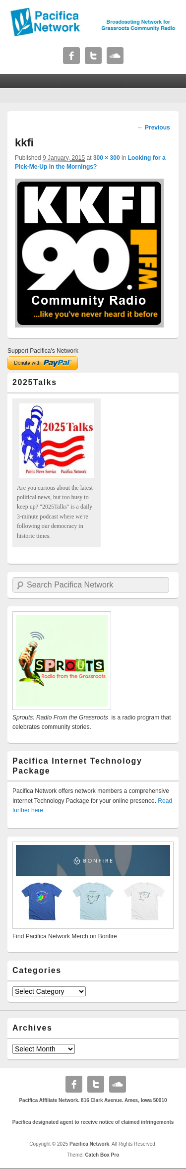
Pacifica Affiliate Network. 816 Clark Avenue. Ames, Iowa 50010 (93, 1100)
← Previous (153, 127)
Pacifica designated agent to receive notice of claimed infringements (93, 1122)
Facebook (71, 55)
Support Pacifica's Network (42, 350)
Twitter (93, 55)
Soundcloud (115, 55)
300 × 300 (106, 157)
